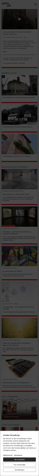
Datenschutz (7, 455)
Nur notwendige (19, 465)
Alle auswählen (19, 459)
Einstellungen (19, 470)
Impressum (18, 455)
